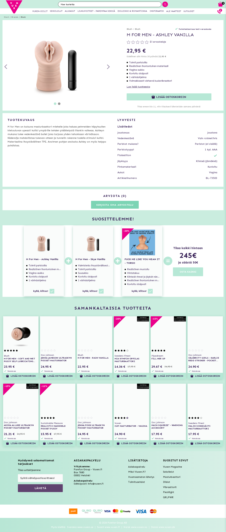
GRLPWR (168, 497)
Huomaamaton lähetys (141, 477)
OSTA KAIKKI (188, 271)
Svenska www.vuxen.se (80, 527)
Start (6, 17)
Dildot (166, 482)
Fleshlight (168, 492)
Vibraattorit (170, 487)
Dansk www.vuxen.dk (163, 527)
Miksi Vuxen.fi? (137, 471)
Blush (23, 17)
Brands (14, 17)
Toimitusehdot (136, 482)
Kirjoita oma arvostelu (115, 204)
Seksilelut (168, 471)
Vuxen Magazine (172, 466)
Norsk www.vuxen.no (135, 527)
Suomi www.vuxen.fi (108, 527)
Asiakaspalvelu (136, 466)
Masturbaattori (171, 477)
